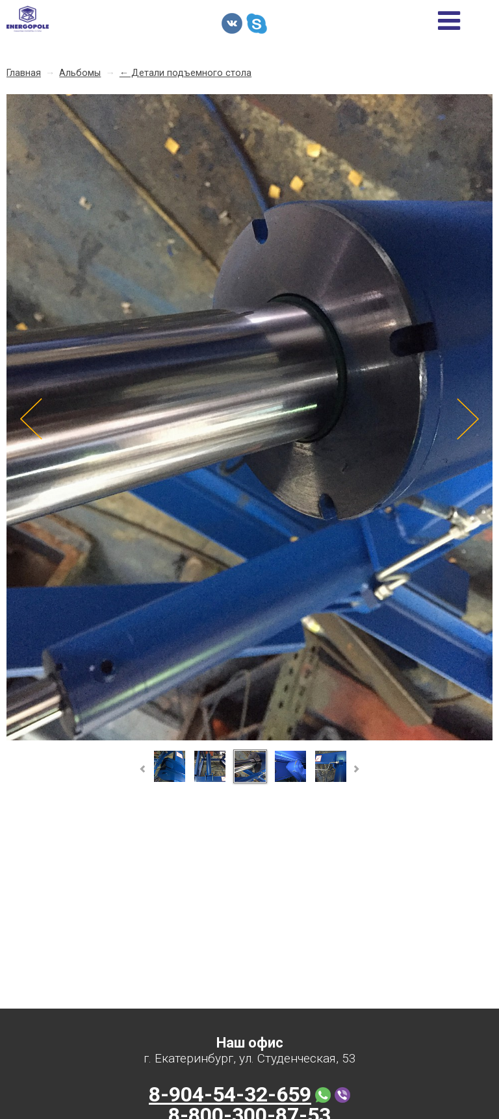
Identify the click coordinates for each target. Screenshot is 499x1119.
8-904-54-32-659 (230, 1094)
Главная (23, 73)
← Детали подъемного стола (185, 73)
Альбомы (80, 73)
